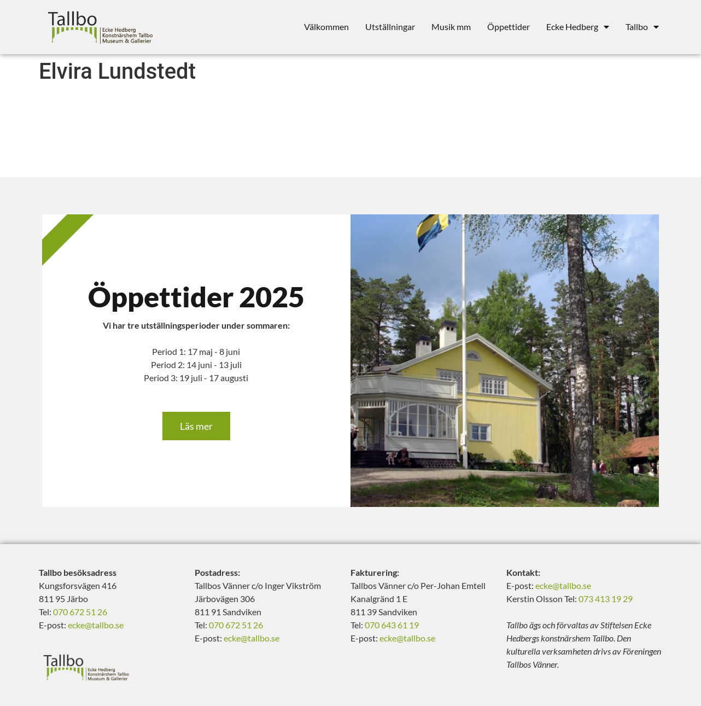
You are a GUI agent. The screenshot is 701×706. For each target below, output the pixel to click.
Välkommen (326, 26)
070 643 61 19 (392, 625)
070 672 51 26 (80, 611)
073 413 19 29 (606, 598)
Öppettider (508, 26)
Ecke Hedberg (577, 26)
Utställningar (390, 26)
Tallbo (642, 26)
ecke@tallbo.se (96, 625)
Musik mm (451, 26)
